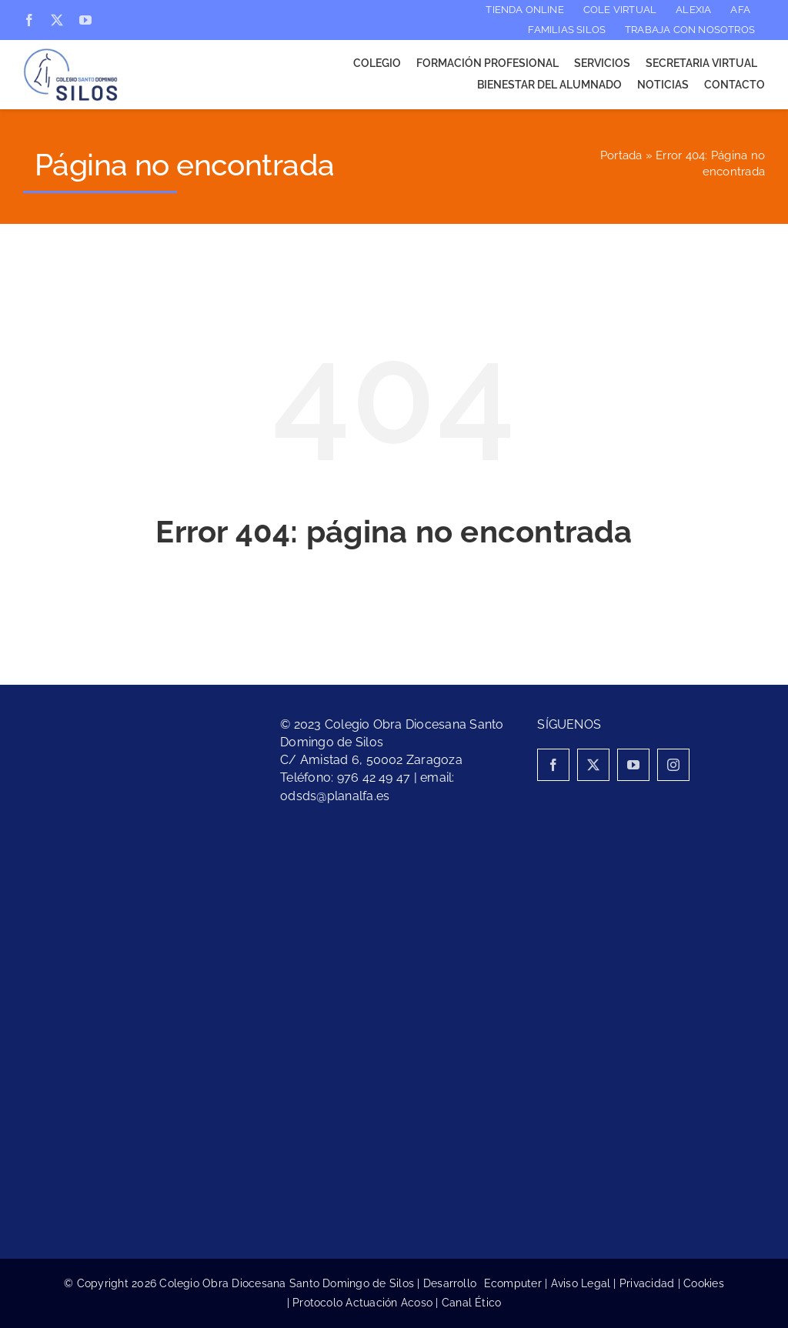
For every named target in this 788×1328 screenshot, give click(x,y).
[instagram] (673, 765)
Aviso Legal (581, 1283)
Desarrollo (453, 1283)
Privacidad (646, 1283)
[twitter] (57, 20)
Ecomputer (513, 1283)
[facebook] (29, 20)
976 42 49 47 (374, 777)
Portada (621, 155)
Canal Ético (472, 1302)
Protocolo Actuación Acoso (362, 1302)
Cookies (703, 1283)
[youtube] (85, 20)
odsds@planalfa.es (334, 796)
